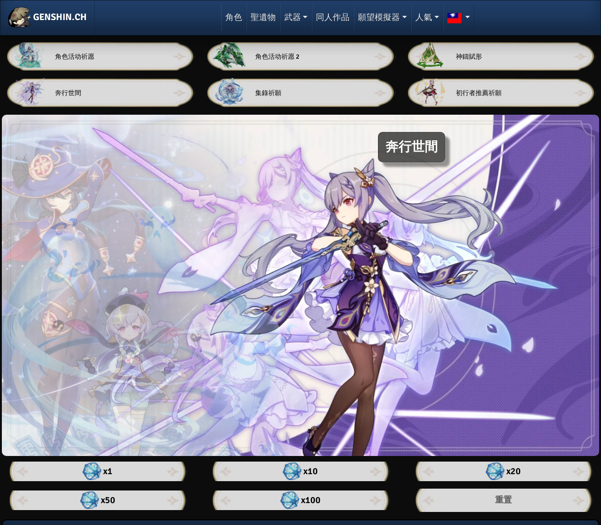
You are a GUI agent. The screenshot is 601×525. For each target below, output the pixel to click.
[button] (459, 18)
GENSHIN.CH (47, 17)
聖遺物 (263, 17)
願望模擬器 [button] (379, 17)
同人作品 (332, 17)
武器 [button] (292, 17)
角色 (233, 17)
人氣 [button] (423, 17)
